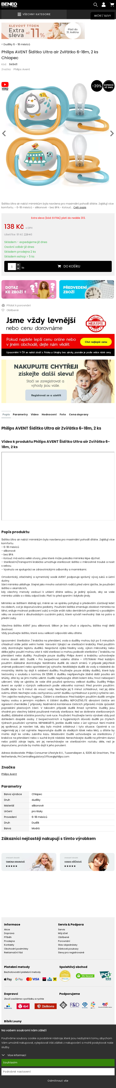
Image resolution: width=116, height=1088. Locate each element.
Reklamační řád (13, 952)
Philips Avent (22, 69)
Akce (7, 929)
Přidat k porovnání (15, 306)
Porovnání (64, 941)
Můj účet (63, 933)
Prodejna (9, 941)
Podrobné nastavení (17, 1071)
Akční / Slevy (102, 15)
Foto (63, 414)
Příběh (8, 937)
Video (35, 414)
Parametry (20, 414)
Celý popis (79, 208)
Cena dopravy (78, 414)
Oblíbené (63, 937)
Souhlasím (10, 1062)
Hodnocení (49, 414)
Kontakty (9, 945)
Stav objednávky (67, 945)
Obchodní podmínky (16, 948)
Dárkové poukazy (68, 948)
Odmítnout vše (58, 1080)
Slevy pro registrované (71, 952)
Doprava (9, 933)
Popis (6, 414)
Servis (61, 929)
